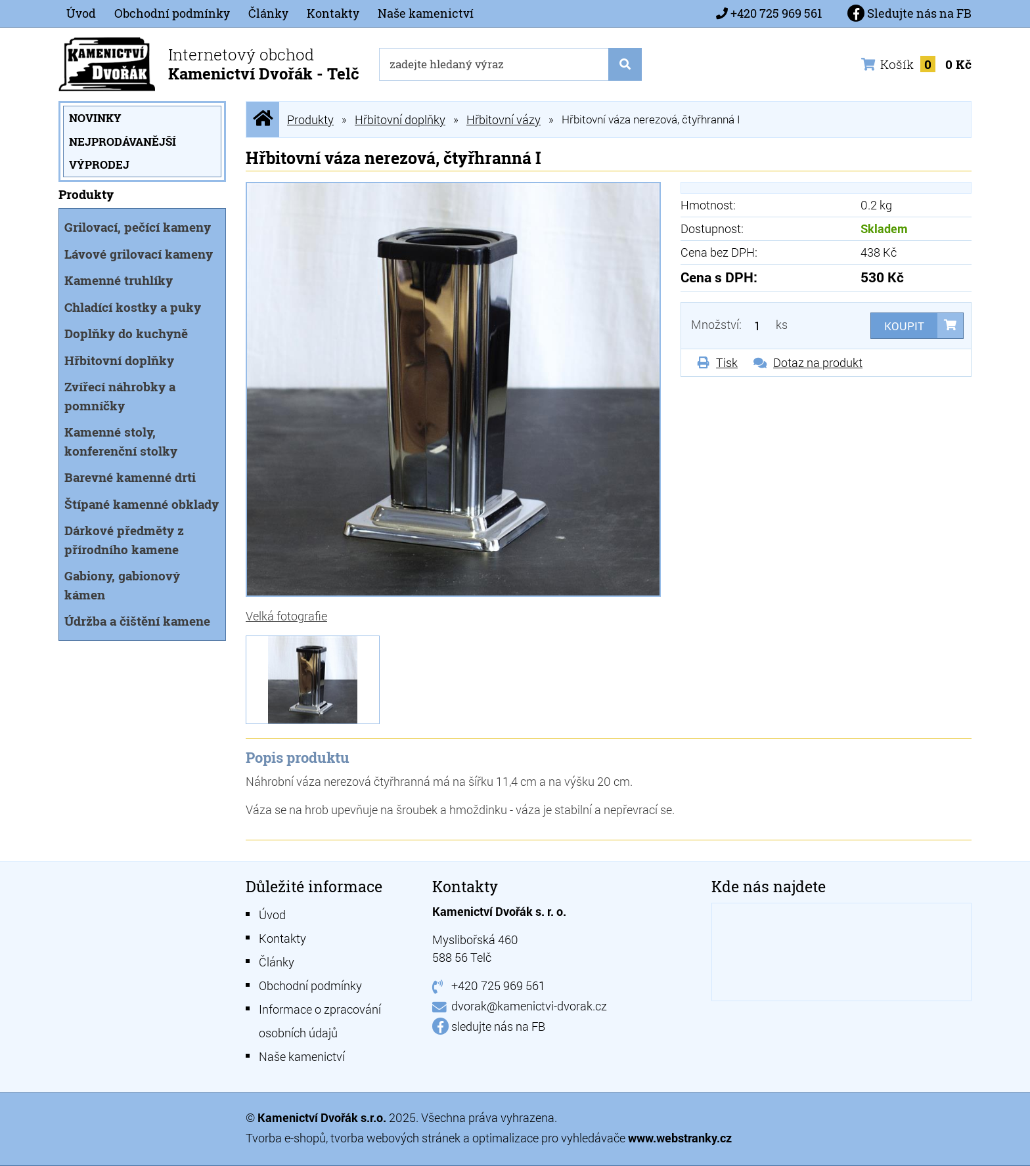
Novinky (95, 117)
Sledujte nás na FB (909, 13)
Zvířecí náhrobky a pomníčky (119, 396)
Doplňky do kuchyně (126, 333)
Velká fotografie (286, 616)
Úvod (81, 13)
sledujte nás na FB (498, 1026)
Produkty (310, 119)
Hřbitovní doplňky (119, 360)
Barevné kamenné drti (130, 477)
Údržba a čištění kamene (137, 621)
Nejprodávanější (122, 141)
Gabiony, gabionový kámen (122, 585)
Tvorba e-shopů (286, 1138)
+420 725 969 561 (776, 13)
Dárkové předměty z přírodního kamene (124, 539)
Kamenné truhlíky (118, 280)
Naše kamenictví (426, 13)
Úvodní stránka (262, 119)
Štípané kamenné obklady (141, 504)
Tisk (727, 362)
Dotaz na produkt (817, 362)
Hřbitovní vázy (503, 119)
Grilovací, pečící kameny (137, 227)
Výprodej (99, 164)
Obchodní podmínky (172, 13)
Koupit (904, 326)
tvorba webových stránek (395, 1138)
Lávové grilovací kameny (138, 254)
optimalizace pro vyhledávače (550, 1138)
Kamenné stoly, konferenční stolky (120, 441)
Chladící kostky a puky (132, 307)
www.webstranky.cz (680, 1138)
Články (268, 13)
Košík (916, 64)
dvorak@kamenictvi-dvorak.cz (529, 1006)
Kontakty (333, 13)
